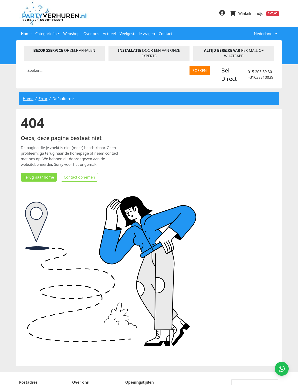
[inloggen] (221, 13)
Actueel (109, 33)
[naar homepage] (49, 13)
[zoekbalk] (107, 70)
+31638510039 (260, 76)
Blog (76, 328)
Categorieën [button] (46, 33)
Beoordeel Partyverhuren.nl (197, 322)
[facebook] (191, 14)
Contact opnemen (77, 232)
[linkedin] (200, 14)
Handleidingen (85, 321)
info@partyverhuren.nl (39, 367)
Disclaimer (82, 336)
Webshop (71, 33)
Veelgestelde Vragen (91, 313)
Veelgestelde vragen (137, 33)
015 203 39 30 (260, 71)
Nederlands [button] (261, 33)
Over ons (91, 33)
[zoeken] (200, 70)
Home (26, 33)
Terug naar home (37, 232)
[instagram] (210, 14)
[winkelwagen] (254, 13)
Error (42, 98)
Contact (165, 33)
